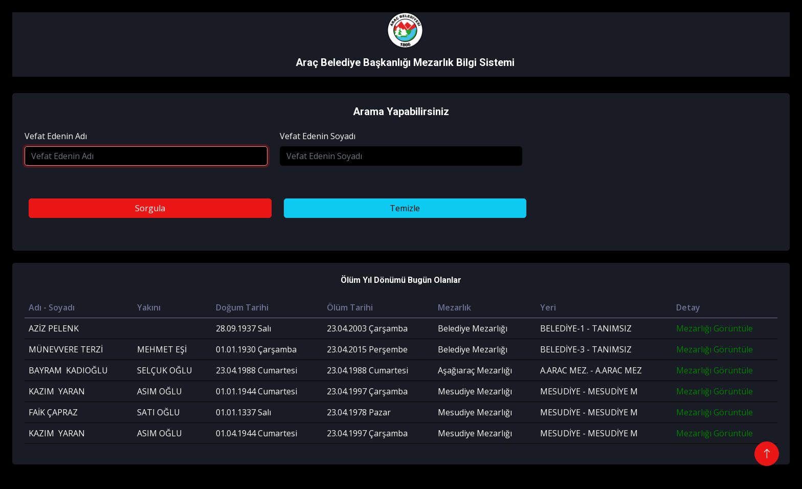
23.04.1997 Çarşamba (367, 391)
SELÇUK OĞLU (164, 370)
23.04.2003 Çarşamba (367, 328)
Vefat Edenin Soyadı (317, 136)
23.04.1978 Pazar (359, 412)
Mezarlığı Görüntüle (714, 328)
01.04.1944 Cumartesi (256, 433)
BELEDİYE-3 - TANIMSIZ (586, 349)
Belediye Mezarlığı (472, 328)
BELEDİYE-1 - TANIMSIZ (586, 328)
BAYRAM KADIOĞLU (68, 370)
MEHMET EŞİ (162, 349)
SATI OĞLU (158, 412)
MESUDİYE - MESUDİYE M (589, 391)
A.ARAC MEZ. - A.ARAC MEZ (591, 370)
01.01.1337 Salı (243, 412)
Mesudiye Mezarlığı (475, 391)
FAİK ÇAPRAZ (53, 412)
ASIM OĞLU (159, 391)
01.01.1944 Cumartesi (256, 391)
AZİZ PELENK (54, 328)
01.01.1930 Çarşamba (256, 349)
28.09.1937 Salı (243, 328)
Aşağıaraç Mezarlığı (475, 370)
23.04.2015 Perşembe (367, 349)
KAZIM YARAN (57, 391)
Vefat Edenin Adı (56, 136)
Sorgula (150, 208)
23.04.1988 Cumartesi (256, 370)
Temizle (405, 208)
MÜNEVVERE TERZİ (66, 349)
